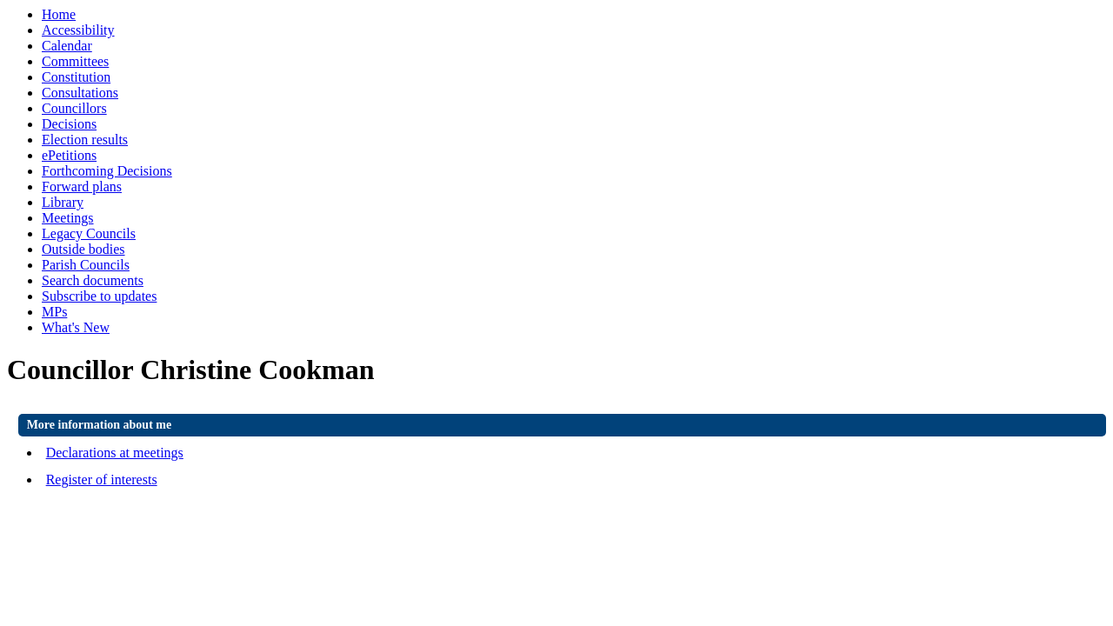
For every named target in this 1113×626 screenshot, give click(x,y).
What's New (76, 327)
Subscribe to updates (99, 296)
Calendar (67, 45)
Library (62, 202)
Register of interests (101, 479)
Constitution (76, 77)
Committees (75, 61)
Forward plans (82, 186)
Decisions (69, 124)
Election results (85, 139)
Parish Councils (86, 264)
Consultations (80, 92)
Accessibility (78, 30)
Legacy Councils (89, 233)
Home (59, 14)
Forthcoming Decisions (107, 170)
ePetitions (69, 155)
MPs (54, 311)
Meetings (68, 217)
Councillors (74, 108)
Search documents (92, 280)
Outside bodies (83, 249)
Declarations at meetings (114, 452)
